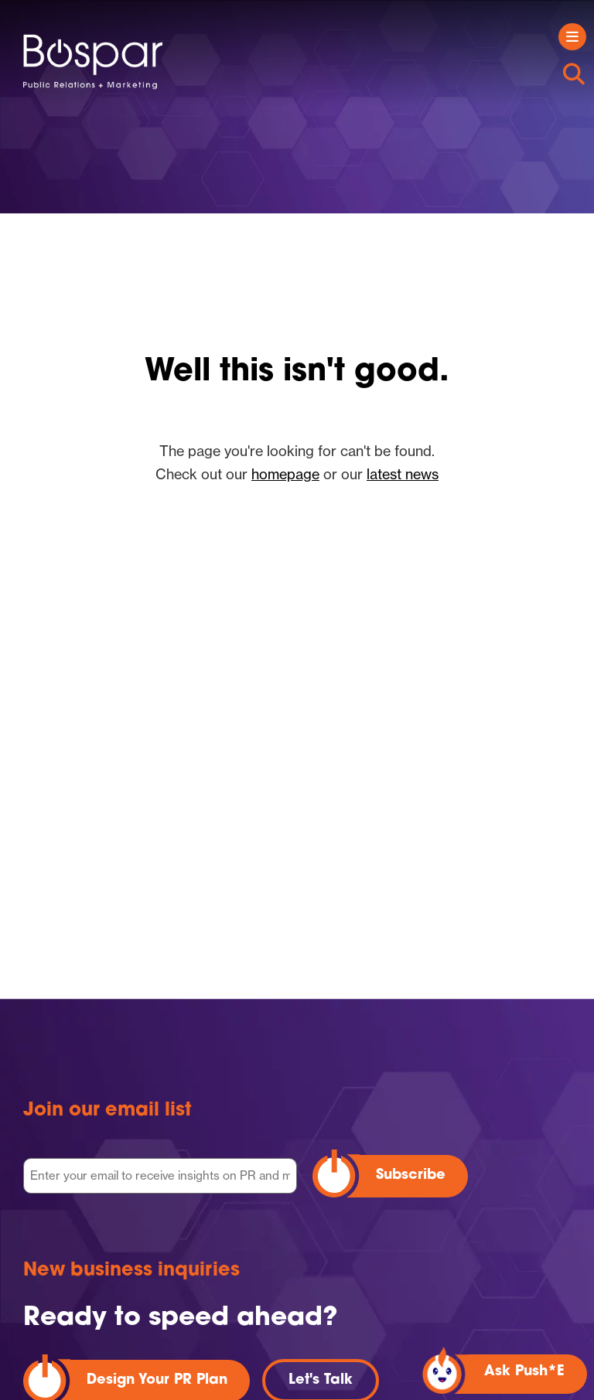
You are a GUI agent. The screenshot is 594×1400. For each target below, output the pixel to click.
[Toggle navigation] (572, 36)
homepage (285, 473)
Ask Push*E (524, 1371)
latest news (403, 473)
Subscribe (411, 1175)
